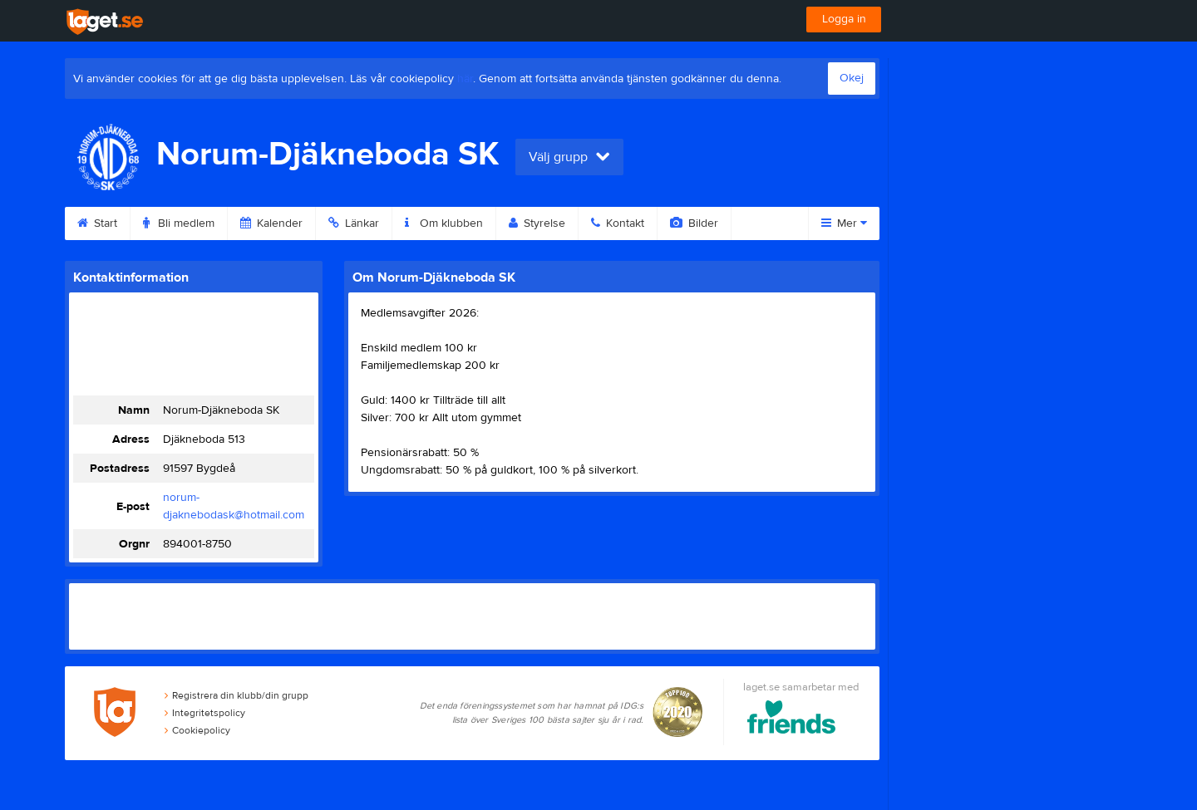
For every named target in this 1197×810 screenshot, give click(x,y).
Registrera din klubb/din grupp (236, 695)
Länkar (353, 223)
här (465, 78)
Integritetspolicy (205, 712)
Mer (844, 223)
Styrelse (537, 223)
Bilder (694, 223)
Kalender (271, 223)
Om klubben (444, 223)
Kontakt (617, 223)
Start (97, 223)
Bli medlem (178, 223)
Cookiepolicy (197, 730)
